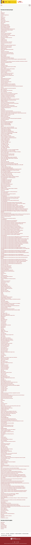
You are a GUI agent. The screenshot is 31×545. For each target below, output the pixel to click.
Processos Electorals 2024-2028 (5, 117)
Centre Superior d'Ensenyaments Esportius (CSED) (8, 66)
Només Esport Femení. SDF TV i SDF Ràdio (7, 495)
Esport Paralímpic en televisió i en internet (7, 431)
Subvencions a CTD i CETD (4, 264)
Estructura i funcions (4, 424)
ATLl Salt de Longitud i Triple (5, 344)
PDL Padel (2, 328)
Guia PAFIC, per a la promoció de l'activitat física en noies (9, 473)
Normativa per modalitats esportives (6, 37)
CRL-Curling (2, 378)
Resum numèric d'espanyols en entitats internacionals (9, 106)
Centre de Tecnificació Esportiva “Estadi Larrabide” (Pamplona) (10, 234)
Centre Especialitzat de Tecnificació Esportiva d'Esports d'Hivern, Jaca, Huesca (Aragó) (14, 239)
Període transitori (3, 67)
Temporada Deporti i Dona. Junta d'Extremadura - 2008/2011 (10, 493)
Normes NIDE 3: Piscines (4, 361)
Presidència (2, 13)
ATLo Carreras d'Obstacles (5, 346)
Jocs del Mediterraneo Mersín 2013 (6, 180)
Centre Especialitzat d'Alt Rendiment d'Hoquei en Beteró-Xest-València (11, 202)
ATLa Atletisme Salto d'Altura (5, 341)
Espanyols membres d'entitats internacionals (7, 105)
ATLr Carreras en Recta (4, 350)
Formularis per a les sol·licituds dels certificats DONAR (9, 132)
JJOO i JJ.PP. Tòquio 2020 (4, 145)
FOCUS (2, 77)
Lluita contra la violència (4, 36)
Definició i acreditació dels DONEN (6, 124)
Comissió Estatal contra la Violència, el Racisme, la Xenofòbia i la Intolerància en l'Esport (14, 61)
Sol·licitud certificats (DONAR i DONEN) (6, 133)
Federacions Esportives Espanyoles (6, 81)
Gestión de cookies (4, 527)
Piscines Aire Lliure (3, 373)
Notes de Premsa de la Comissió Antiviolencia (7, 513)
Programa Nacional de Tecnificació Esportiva (7, 271)
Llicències (2, 87)
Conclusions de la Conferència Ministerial (7, 52)
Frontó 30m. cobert (4, 387)
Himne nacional (3, 22)
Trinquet (2, 391)
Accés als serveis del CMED (5, 189)
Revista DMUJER (3, 477)
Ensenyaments (3, 64)
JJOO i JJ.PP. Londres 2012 (4, 152)
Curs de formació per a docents (5, 458)
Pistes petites (3, 335)
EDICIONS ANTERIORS (4, 428)
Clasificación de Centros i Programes (6, 267)
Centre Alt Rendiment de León (5, 199)
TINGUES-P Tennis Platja (4, 331)
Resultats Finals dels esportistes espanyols (7, 162)
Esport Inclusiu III (3, 459)
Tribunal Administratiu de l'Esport (6, 78)
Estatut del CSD (3, 20)
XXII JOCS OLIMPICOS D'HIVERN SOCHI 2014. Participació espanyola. (10, 172)
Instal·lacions (3, 190)
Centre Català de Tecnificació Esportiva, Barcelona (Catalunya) (10, 225)
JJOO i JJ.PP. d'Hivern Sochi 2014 (5, 171)
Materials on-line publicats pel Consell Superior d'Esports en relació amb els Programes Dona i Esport (15, 466)
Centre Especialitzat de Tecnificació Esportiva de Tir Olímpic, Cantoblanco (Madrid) (13, 261)
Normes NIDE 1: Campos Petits (5, 314)
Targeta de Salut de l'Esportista (5, 186)
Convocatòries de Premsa (4, 510)
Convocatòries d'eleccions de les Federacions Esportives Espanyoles (11, 118)
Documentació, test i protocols (5, 280)
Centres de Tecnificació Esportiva (6, 216)
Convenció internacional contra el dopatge (7, 53)
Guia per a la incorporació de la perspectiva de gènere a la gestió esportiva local (13, 474)
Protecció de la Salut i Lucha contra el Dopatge (8, 35)
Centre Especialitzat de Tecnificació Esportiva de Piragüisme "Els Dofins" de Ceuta (13, 247)
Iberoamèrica (3, 400)
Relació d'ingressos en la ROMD (5, 26)
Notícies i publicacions (4, 509)
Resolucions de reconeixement (5, 69)
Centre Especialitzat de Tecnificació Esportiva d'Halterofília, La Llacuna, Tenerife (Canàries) (14, 243)
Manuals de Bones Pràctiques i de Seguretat (7, 304)
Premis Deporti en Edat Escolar (5, 414)
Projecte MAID (3, 300)
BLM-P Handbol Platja (4, 319)
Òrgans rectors (3, 17)
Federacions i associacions (5, 80)
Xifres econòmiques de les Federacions (6, 90)
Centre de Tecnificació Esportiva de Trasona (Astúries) (9, 220)
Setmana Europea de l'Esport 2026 (6, 415)
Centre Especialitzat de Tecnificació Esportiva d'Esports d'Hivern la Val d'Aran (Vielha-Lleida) (15, 238)
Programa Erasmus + (4, 48)
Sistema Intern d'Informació (5, 79)
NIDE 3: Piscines (3, 360)
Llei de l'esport (3, 32)
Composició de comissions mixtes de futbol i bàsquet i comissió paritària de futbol (13, 59)
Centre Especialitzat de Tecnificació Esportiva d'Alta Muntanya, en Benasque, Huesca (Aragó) (15, 236)
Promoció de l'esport (4, 403)
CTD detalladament (4, 219)
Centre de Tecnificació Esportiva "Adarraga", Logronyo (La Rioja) (10, 231)
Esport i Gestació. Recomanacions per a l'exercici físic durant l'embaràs (11, 478)
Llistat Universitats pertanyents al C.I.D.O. (7, 425)
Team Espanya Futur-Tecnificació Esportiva (7, 433)
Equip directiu (3, 19)
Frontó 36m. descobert (4, 388)
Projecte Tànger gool (4, 496)
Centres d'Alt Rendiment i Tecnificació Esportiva (8, 177)
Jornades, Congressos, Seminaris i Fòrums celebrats (8, 489)
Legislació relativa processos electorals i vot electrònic (9, 93)
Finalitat (2, 293)
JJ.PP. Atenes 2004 (3, 165)
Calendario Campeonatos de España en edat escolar (8, 411)
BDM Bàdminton (3, 316)
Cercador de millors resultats (5, 138)
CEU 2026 (2, 427)
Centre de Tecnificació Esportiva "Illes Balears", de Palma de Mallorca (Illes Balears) (13, 222)
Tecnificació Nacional (4, 275)
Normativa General (3, 410)
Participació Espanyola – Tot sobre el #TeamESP (8, 150)
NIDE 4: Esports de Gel (4, 375)
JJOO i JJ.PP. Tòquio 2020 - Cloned (6, 142)
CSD (1, 11)
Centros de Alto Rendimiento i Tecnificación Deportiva (9, 191)
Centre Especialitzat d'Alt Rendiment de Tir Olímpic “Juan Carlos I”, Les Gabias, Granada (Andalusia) (14, 211)
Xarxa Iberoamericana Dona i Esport (6, 479)
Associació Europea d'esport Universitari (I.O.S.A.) (8, 418)
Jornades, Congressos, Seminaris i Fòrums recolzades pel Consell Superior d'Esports (13, 491)
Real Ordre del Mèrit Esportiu (5, 27)
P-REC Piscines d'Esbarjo (4, 369)
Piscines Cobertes (3, 374)
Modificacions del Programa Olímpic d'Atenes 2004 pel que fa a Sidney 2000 (12, 164)
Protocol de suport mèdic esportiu (6, 265)
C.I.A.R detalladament (4, 201)
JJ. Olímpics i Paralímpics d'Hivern (6, 166)
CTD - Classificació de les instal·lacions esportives (8, 218)
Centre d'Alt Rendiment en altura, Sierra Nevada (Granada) (9, 198)
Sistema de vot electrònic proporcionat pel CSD (8, 94)
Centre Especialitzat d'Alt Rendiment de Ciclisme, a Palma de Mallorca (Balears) (13, 206)
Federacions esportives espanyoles (6, 33)
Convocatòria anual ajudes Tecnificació (7, 276)
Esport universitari (3, 416)
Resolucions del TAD (4, 40)
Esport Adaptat (3, 432)
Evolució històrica (3, 273)
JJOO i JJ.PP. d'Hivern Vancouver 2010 (6, 173)
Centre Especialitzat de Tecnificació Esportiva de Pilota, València (10, 246)
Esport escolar (3, 404)
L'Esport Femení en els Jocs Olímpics (6, 470)
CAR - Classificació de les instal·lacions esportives (8, 193)
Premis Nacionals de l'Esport (5, 24)
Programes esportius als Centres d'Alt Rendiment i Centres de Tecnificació (12, 215)
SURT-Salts (2, 370)
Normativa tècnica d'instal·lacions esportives (7, 308)
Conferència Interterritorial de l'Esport (7, 396)
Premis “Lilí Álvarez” (4, 508)
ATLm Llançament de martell (5, 345)
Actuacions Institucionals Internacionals (7, 398)
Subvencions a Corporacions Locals (6, 287)
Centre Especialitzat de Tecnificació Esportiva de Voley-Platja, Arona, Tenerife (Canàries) (14, 260)
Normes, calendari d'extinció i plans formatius (8, 68)
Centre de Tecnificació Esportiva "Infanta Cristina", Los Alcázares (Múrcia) (12, 230)
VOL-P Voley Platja (3, 333)
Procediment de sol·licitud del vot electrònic (7, 95)
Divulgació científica (4, 187)
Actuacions (2, 294)
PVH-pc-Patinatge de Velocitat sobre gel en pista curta (9, 382)
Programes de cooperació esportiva (6, 46)
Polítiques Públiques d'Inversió (5, 286)
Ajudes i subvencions (4, 89)
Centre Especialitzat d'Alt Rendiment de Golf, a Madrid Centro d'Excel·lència (12, 207)
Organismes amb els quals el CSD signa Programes (8, 45)
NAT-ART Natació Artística (5, 364)
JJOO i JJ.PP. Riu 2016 (4, 148)
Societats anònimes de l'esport (5, 34)
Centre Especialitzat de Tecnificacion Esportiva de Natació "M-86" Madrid (12, 244)
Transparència (3, 63)
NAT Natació (2, 363)
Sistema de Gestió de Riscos (5, 302)
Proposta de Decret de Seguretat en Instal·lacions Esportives (10, 305)
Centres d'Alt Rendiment (4, 192)
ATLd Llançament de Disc (4, 342)
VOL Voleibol (3, 332)
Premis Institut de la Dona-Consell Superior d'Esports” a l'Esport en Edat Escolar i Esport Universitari (14, 498)
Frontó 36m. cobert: (4, 389)
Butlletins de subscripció (4, 116)
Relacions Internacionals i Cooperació (6, 41)
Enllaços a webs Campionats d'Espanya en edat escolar (9, 412)
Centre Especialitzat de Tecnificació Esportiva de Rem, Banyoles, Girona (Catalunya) (13, 250)
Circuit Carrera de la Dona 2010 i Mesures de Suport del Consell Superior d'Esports (13, 487)
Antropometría (3, 445)
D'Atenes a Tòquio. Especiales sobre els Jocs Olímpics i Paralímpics (11, 151)
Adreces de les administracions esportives (7, 73)
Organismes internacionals (5, 51)
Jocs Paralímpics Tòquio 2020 (5, 147)
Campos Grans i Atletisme (4, 359)
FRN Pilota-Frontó (3, 320)
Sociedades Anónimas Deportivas (6, 107)
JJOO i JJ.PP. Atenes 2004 (4, 159)
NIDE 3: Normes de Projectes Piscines (6, 372)
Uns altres (2, 402)
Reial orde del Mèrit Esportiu (5, 25)
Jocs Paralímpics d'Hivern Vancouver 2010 (7, 175)
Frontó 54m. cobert (4, 390)
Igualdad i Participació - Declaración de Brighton (8, 461)
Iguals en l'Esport (3, 455)
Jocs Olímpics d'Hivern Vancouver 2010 (6, 174)
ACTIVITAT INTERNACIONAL (4, 417)
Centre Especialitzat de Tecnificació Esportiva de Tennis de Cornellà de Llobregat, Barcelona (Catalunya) (15, 253)
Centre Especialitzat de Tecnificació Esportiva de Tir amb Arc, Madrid (11, 262)
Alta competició (3, 120)
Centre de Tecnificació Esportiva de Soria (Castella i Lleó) (9, 224)
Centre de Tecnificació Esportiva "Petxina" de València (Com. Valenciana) (12, 233)
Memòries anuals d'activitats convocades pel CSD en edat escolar (10, 405)
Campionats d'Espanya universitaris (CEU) (7, 426)
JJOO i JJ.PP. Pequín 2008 (4, 156)
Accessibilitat (3, 524)
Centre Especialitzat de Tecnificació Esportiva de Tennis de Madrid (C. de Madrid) (13, 251)
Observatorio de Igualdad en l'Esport (6, 62)
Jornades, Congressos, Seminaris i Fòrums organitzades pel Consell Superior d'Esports (14, 490)
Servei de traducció (4, 525)
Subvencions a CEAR (4, 289)
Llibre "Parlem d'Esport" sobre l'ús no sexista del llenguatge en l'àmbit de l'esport (13, 475)
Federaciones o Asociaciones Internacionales (7, 102)
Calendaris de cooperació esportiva (6, 47)
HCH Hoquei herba (3, 355)
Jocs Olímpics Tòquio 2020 (5, 146)
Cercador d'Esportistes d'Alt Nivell (6, 130)
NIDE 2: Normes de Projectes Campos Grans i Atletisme (9, 357)
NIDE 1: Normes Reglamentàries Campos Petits (8, 315)
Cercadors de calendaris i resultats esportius (7, 136)
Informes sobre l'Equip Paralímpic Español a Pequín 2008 (9, 158)
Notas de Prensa (3, 511)
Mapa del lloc (3, 522)
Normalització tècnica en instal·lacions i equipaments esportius (10, 392)
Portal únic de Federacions (5, 119)
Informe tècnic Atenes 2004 (5, 161)
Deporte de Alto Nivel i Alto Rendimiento (7, 121)
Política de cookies (4, 526)
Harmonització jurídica (4, 307)
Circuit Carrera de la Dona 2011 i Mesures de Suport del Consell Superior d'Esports (13, 488)
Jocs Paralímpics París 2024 (5, 144)
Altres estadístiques (4, 91)
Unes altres (2, 492)
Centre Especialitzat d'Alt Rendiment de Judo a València (9, 204)
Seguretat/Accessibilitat (4, 301)
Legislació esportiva (4, 31)
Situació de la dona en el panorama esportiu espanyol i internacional (11, 471)
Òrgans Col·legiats (3, 55)
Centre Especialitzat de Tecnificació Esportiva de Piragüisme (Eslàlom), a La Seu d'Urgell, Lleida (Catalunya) (15, 249)
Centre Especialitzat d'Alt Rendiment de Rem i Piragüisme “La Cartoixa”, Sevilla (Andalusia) (14, 208)
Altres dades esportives (4, 285)
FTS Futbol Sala (3, 322)
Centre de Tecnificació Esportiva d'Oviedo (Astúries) (8, 221)
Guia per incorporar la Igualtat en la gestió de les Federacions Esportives (12, 472)
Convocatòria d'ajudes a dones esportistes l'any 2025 (9, 453)
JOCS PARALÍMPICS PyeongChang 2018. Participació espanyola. (10, 170)
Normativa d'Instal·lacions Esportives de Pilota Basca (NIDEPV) (10, 385)
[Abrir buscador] (29, 5)
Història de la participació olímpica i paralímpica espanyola (10, 176)
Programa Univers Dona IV (5, 460)
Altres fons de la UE (4, 54)
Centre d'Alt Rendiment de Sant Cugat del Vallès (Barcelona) (10, 200)
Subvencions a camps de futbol (5, 291)
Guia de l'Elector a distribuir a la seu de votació (8, 96)
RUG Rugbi (2, 356)
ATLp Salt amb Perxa (4, 347)
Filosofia (2, 274)
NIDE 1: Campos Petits (4, 313)
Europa (2, 399)
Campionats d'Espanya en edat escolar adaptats (8, 429)
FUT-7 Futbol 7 (3, 354)
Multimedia (2, 514)
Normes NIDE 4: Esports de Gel (5, 376)
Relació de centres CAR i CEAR (5, 194)
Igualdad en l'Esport (4, 452)
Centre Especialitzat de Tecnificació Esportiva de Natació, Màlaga (11, 245)
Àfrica (2, 401)
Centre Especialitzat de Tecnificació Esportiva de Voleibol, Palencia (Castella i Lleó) (13, 259)
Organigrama (3, 18)
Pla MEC (2, 292)
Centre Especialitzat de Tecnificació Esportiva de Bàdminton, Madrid (11, 237)
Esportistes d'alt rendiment (5, 134)
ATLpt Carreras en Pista (4, 349)
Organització (3, 12)
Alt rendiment (3, 38)
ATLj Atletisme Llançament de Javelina (6, 343)
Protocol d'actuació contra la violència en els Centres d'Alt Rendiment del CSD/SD (13, 499)
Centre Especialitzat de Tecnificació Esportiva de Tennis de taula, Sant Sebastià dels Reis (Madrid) (14, 258)
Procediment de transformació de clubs (7, 110)
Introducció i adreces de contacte (6, 406)
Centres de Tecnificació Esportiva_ (6, 266)
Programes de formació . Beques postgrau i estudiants (9, 188)
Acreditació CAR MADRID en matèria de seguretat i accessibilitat (10, 303)
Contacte (2, 279)
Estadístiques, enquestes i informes (6, 515)
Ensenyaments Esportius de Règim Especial (7, 75)
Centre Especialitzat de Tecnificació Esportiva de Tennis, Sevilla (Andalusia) (12, 254)
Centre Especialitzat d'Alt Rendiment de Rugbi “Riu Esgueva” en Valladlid (12, 205)
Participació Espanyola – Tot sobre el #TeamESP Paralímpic (10, 149)
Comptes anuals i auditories (5, 21)
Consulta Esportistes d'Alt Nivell (5, 129)
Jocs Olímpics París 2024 (4, 143)
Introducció (2, 217)
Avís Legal (2, 523)
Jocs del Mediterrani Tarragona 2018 (6, 179)
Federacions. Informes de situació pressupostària (8, 88)
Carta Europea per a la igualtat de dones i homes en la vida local (10, 505)
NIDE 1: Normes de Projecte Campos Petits (7, 334)
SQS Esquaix (2, 329)
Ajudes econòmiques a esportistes (6, 135)
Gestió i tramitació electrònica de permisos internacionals (9, 103)
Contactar (2, 528)
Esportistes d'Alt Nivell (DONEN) (5, 123)
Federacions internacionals (5, 104)
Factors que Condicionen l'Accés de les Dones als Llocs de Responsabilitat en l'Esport (13, 469)
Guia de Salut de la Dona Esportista (6, 454)
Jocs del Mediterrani (4, 178)
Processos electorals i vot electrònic (6, 92)
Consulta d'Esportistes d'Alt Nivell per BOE (7, 131)
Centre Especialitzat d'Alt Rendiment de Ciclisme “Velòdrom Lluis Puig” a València (13, 203)
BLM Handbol (3, 318)
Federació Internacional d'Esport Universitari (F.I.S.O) (9, 419)
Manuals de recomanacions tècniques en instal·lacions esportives (10, 299)
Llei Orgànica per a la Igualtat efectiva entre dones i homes (10, 504)
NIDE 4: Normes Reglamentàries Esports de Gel (8, 377)
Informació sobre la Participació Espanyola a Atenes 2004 (9, 163)
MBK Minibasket (3, 327)
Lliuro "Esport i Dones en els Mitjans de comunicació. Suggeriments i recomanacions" (13, 476)
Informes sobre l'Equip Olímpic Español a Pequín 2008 (9, 157)
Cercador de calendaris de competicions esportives (8, 137)
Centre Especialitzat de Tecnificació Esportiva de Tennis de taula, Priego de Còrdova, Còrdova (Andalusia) (15, 256)
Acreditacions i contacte (4, 517)
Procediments (3, 76)
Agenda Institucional (4, 512)
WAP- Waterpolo (3, 371)
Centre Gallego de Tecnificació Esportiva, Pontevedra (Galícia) (10, 229)
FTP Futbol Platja (3, 321)
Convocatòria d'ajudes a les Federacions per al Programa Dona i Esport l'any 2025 (13, 457)
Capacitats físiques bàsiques (5, 444)
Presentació (2, 50)
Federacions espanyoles (4, 82)
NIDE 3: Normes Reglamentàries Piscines (7, 362)
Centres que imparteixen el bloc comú (6, 74)
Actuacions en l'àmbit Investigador (6, 306)
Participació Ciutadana (4, 65)
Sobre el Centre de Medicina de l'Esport (7, 184)
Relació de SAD (3, 109)
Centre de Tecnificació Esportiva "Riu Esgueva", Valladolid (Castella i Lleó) (12, 223)
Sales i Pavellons (3, 336)
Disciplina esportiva (4, 39)
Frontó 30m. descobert (4, 386)
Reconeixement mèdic (4, 446)
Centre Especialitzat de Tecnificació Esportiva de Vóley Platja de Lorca (11, 263)
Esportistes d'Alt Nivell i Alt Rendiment (6, 122)
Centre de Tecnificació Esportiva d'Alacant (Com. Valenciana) (10, 232)
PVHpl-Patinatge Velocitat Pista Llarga (7, 383)
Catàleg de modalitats (4, 101)
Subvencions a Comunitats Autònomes (6, 288)
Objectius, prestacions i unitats (5, 185)
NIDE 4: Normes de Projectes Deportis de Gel (7, 384)
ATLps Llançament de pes (4, 348)
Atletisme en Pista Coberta (5, 358)
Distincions (2, 23)
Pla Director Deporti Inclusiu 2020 (6, 456)
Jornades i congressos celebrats (6, 430)
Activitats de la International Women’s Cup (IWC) (8, 494)
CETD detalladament (4, 235)
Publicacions (3, 516)
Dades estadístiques (4, 277)
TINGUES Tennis (3, 330)
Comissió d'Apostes (4, 60)
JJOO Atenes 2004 (3, 160)
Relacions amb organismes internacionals (7, 49)
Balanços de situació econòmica (5, 115)
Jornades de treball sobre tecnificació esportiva (8, 278)
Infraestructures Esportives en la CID (6, 397)
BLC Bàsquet (2, 317)
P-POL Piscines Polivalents (5, 368)
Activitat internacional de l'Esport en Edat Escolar (8, 413)
